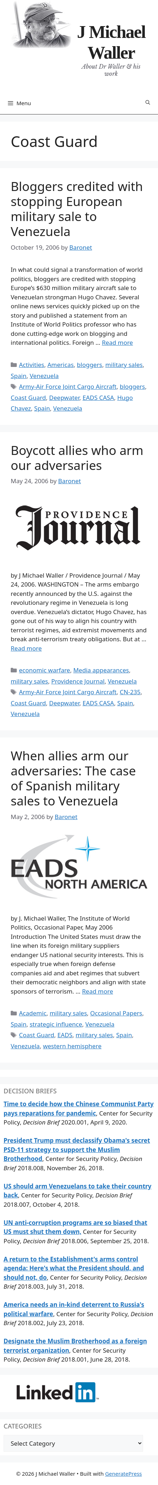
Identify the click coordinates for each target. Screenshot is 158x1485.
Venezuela (44, 376)
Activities (31, 365)
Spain (18, 376)
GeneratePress (123, 1473)
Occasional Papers (116, 1013)
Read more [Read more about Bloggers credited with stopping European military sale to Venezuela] (117, 342)
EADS (64, 1035)
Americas (60, 365)
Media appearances (101, 670)
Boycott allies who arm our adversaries (77, 458)
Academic (32, 1013)
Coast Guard (28, 397)
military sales (124, 365)
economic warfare (44, 670)
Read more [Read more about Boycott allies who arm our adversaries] (26, 648)
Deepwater (64, 397)
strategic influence (56, 1024)
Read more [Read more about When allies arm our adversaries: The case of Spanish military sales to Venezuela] (97, 991)
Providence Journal (78, 681)
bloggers (89, 365)
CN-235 (130, 692)
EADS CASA (98, 397)
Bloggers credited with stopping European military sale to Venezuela (77, 209)
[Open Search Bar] (148, 103)
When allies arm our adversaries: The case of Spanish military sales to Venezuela (73, 778)
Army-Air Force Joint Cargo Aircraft (68, 386)
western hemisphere (72, 1046)
